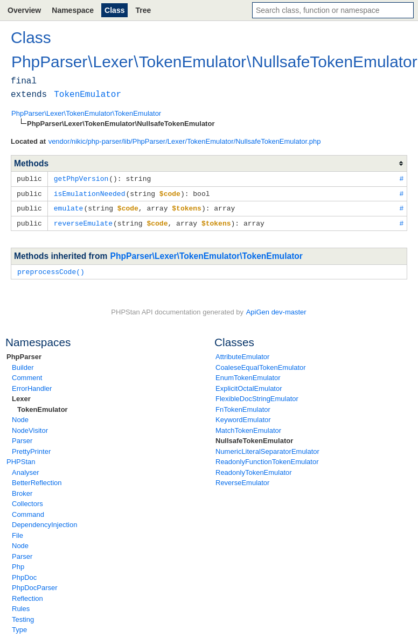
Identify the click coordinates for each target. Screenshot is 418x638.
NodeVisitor (30, 428)
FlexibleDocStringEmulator (256, 396)
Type (19, 627)
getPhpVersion (81, 178)
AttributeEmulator (242, 354)
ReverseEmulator (242, 480)
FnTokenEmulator (242, 407)
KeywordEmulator (243, 417)
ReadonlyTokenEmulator (253, 470)
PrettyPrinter (31, 449)
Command (28, 512)
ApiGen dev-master (276, 309)
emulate (68, 207)
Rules (21, 606)
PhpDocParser (35, 585)
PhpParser (23, 354)
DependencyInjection (44, 522)
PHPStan (20, 459)
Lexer (21, 396)
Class (114, 10)
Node (20, 417)
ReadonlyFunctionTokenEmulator (267, 459)
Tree (143, 10)
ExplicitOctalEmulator (248, 386)
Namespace (73, 10)
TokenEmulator (42, 407)
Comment (27, 375)
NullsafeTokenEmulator (254, 438)
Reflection (27, 596)
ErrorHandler (32, 386)
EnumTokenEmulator (248, 375)
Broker (22, 491)
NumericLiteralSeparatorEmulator (267, 449)
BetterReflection (37, 480)
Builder (22, 365)
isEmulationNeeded (90, 193)
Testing (23, 617)
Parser (22, 438)
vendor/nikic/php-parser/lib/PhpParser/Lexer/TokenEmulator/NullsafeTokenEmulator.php (184, 141)
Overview (24, 10)
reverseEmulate (83, 221)
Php (18, 564)
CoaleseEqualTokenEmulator (260, 365)
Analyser (25, 470)
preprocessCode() (51, 269)
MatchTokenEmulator (248, 428)
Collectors (27, 501)
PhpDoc (24, 575)
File (17, 533)
